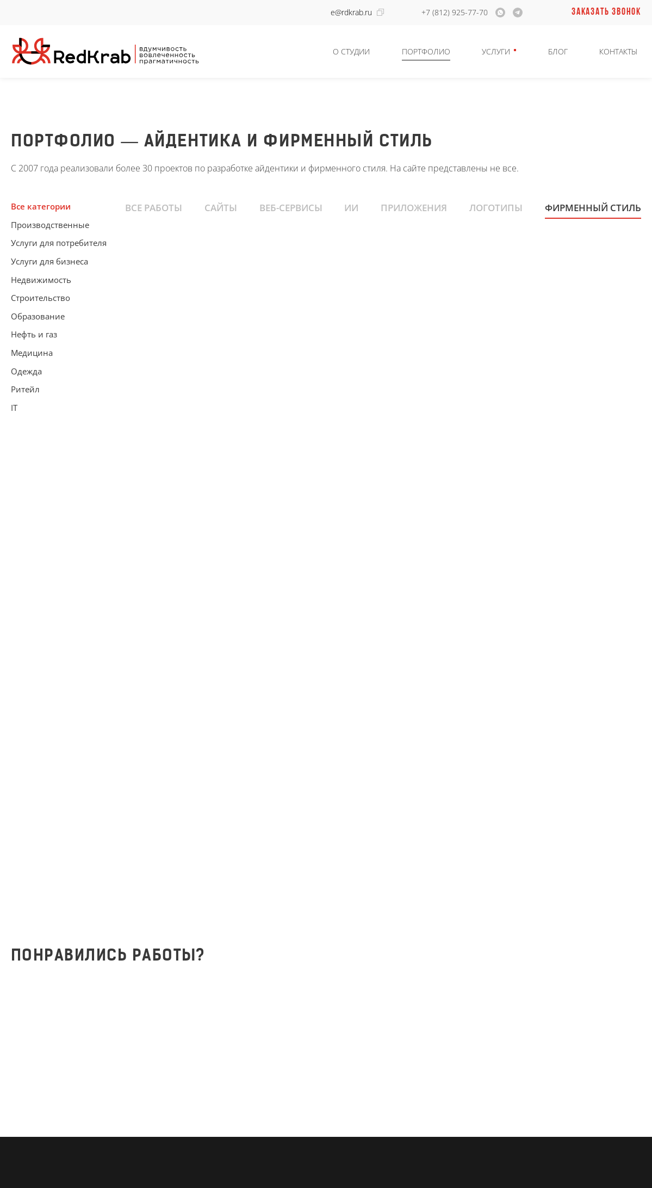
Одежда (26, 371)
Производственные (50, 224)
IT (14, 407)
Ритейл (25, 389)
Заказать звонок (606, 12)
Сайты (220, 207)
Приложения (414, 207)
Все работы (153, 207)
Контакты (618, 51)
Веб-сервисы (290, 207)
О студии (351, 51)
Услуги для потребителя (59, 242)
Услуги (496, 51)
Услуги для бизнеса (49, 261)
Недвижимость (41, 279)
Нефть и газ (34, 334)
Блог (558, 51)
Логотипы (496, 207)
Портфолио (426, 51)
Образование (38, 316)
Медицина (32, 352)
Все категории (41, 206)
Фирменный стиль (593, 207)
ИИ (351, 207)
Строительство (40, 297)
